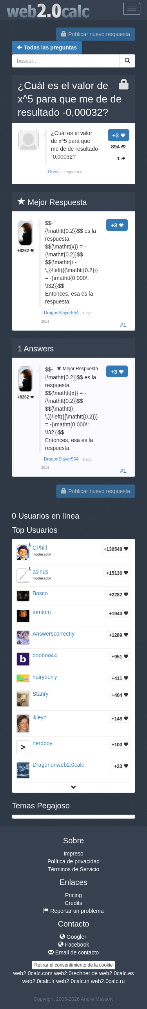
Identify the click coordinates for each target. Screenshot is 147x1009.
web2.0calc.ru (108, 981)
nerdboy (43, 743)
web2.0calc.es (116, 973)
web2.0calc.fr (38, 981)
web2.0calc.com (32, 973)
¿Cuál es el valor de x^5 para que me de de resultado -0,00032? (70, 99)
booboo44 (45, 655)
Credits (73, 903)
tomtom (42, 612)
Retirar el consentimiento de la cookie (73, 965)
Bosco (40, 593)
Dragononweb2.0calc (58, 765)
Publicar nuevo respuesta (95, 34)
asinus (40, 571)
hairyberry (45, 677)
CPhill (40, 548)
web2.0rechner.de (76, 973)
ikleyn (40, 717)
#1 (123, 325)
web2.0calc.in (72, 981)
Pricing (73, 895)
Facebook (73, 944)
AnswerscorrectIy (53, 634)
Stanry (40, 694)
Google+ (73, 937)
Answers (36, 348)
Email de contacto (73, 952)
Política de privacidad (73, 861)
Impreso (73, 853)
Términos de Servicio (74, 869)
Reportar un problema (73, 911)
